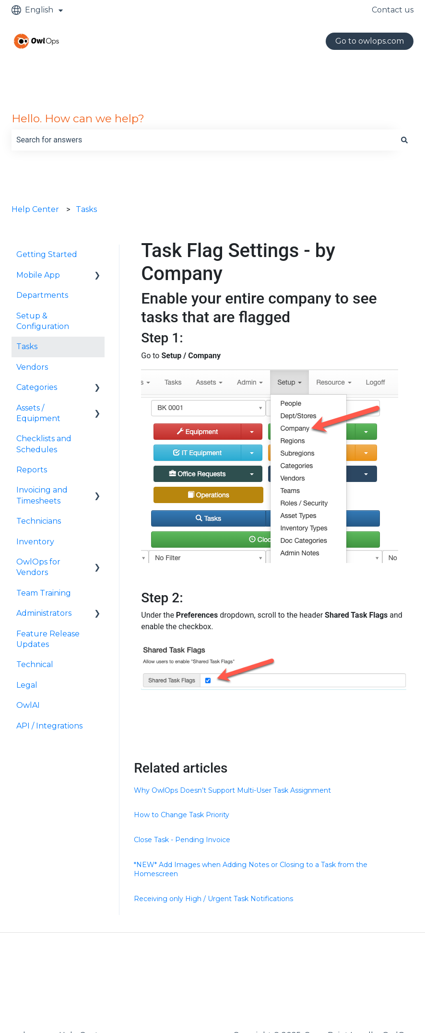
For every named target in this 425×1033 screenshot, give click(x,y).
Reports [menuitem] (31, 469)
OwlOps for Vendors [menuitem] (38, 567)
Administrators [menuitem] (43, 613)
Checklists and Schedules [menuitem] (43, 444)
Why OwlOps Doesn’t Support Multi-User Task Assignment (232, 790)
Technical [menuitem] (34, 664)
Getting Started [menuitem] (46, 254)
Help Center (35, 209)
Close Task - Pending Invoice (182, 839)
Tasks (86, 209)
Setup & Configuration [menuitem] (42, 321)
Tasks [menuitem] (26, 346)
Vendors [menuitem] (32, 367)
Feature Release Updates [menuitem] (48, 639)
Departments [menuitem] (42, 295)
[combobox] (203, 140)
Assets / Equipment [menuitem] (38, 413)
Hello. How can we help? (78, 118)
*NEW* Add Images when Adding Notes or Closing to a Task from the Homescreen (250, 869)
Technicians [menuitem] (38, 521)
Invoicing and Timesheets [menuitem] (42, 495)
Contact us (392, 9)
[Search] (404, 140)
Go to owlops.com (369, 41)
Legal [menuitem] (26, 685)
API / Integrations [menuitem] (49, 725)
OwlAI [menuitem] (28, 705)
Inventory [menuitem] (35, 541)
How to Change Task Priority (181, 814)
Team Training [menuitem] (43, 593)
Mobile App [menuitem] (38, 275)
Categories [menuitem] (36, 387)
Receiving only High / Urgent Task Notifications (213, 898)
